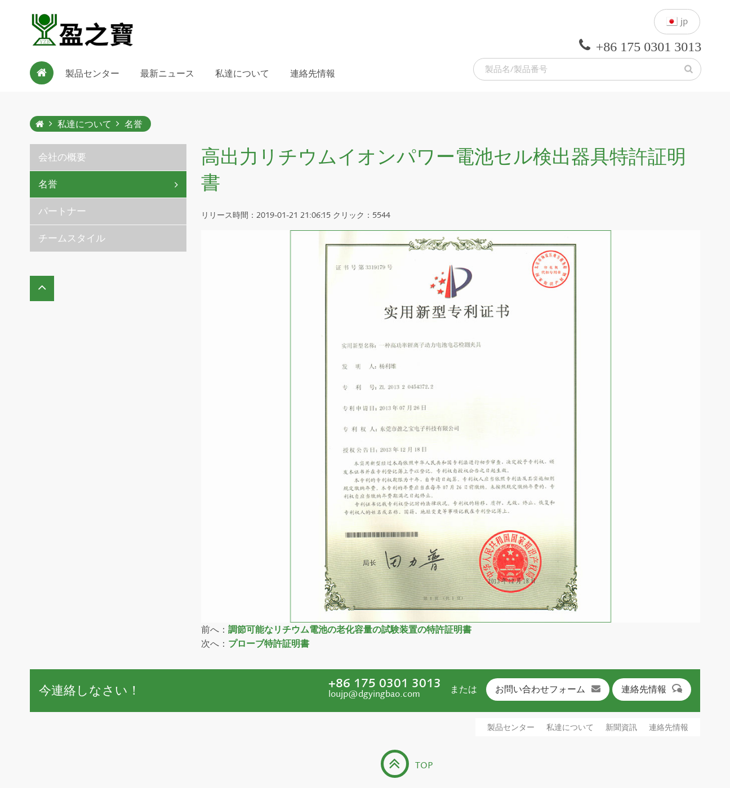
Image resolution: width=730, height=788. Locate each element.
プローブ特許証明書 (268, 643)
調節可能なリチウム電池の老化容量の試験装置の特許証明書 (349, 629)
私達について (242, 73)
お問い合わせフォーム (547, 689)
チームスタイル (71, 238)
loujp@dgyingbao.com (374, 693)
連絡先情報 (312, 73)
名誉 (133, 124)
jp (677, 22)
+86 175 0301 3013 (384, 683)
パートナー (62, 211)
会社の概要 (62, 157)
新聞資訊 (621, 727)
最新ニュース (167, 73)
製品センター (92, 73)
